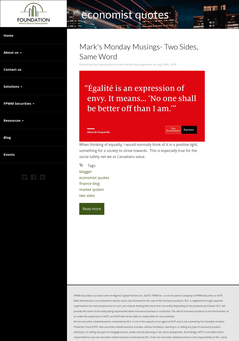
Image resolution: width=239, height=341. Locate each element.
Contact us (12, 69)
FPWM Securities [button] (19, 103)
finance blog (89, 183)
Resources (12, 120)
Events (9, 154)
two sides (87, 195)
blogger (85, 171)
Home (8, 35)
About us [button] (13, 52)
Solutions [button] (13, 86)
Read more (92, 208)
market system (91, 189)
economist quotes (94, 177)
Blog (7, 137)
